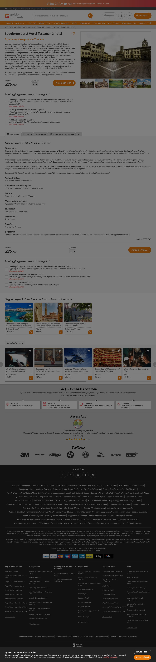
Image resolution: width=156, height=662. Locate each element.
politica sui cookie (110, 657)
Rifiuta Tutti (141, 652)
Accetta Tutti (142, 657)
